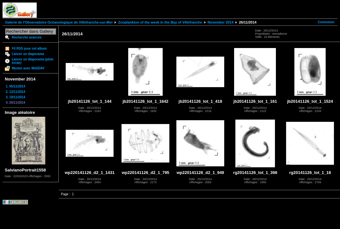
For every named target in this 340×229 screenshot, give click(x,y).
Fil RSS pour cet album (29, 48)
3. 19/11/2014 (15, 97)
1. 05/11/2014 (15, 86)
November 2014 (220, 22)
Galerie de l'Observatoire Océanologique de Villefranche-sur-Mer (59, 22)
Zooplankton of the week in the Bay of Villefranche (160, 22)
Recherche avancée (26, 37)
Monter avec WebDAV (28, 68)
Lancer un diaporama (28, 54)
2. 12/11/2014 (15, 92)
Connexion (326, 22)
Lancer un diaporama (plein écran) (33, 61)
